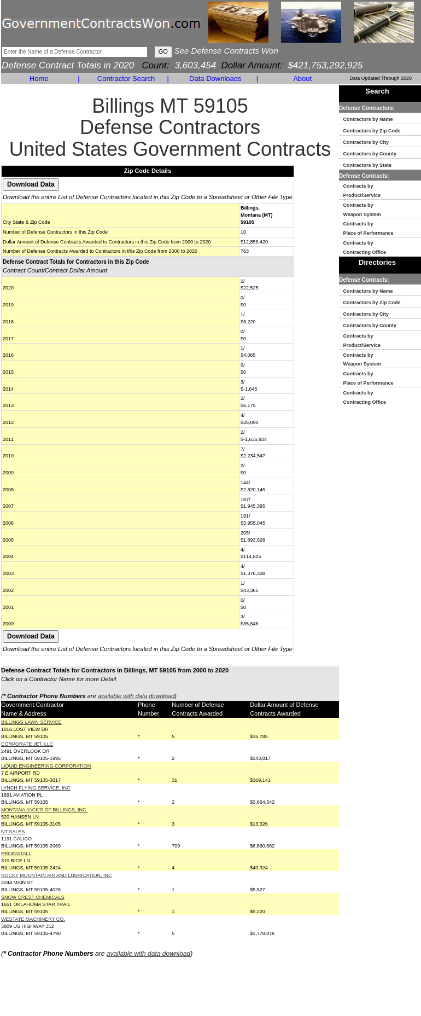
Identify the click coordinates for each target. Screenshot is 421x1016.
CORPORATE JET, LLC (27, 744)
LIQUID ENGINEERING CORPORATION (46, 766)
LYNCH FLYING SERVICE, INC (36, 788)
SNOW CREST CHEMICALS (33, 897)
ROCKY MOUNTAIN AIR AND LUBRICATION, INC (56, 875)
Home (39, 78)
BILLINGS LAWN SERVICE (31, 722)
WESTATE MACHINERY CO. (33, 919)
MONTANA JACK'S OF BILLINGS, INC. (44, 809)
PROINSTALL (16, 853)
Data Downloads (215, 78)
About (302, 78)
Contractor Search (126, 78)
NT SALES (13, 831)
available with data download (136, 696)
